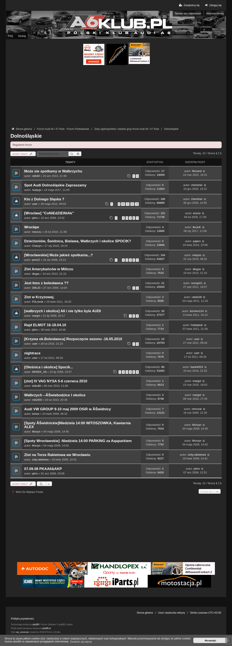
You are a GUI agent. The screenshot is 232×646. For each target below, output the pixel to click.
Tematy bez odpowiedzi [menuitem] (188, 13)
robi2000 (37, 399)
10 (123, 203)
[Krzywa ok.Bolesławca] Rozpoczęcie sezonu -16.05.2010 (73, 339)
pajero (197, 241)
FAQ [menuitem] (10, 36)
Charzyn (36, 245)
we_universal (22, 632)
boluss (35, 413)
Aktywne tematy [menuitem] (215, 13)
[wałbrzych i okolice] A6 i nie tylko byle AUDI (62, 311)
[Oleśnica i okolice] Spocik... (48, 367)
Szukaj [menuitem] (22, 36)
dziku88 (36, 385)
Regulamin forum (22, 144)
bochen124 (197, 311)
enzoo (197, 213)
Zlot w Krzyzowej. (39, 297)
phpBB (36, 624)
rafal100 (197, 297)
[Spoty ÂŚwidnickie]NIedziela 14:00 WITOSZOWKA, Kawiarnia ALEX (77, 425)
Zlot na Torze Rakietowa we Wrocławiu (57, 455)
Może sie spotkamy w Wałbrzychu (53, 171)
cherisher (196, 185)
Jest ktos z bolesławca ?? (46, 283)
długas (36, 273)
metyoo (196, 255)
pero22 (36, 259)
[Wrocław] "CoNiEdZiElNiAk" (49, 213)
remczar (197, 408)
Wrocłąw (31, 227)
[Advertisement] (116, 96)
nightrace (32, 353)
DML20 (36, 287)
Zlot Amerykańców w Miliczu (48, 269)
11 (128, 203)
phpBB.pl (46, 628)
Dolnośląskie (26, 136)
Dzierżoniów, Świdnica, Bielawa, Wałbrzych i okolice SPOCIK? (77, 241)
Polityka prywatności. (22, 618)
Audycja (36, 190)
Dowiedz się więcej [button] (80, 641)
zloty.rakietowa (40, 459)
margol (36, 315)
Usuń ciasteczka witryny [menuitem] (171, 612)
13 (137, 203)
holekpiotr (197, 325)
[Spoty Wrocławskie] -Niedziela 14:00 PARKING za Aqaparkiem (78, 441)
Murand (197, 171)
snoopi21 (197, 283)
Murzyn (36, 431)
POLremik (37, 301)
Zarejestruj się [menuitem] (189, 5)
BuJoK (197, 227)
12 (132, 203)
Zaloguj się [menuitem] (212, 5)
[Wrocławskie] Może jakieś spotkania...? (58, 255)
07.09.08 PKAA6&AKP (43, 469)
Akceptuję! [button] (210, 640)
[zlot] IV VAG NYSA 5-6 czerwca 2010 (55, 381)
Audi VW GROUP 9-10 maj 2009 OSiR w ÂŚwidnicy (67, 409)
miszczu (36, 231)
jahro (35, 217)
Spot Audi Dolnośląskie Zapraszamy (55, 185)
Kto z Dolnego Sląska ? (44, 199)
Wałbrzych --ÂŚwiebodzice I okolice (54, 395)
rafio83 (36, 176)
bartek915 (197, 367)
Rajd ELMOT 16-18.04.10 (45, 325)
